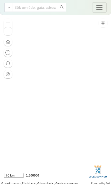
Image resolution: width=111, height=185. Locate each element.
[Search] (62, 7)
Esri (108, 183)
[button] (8, 23)
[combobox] (35, 7)
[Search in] (9, 7)
